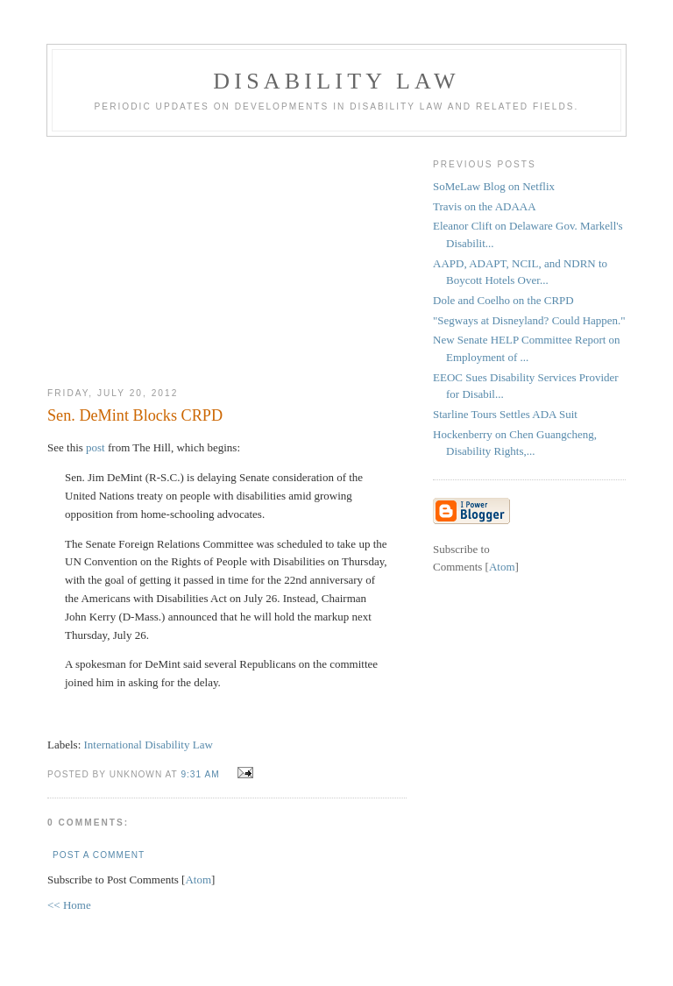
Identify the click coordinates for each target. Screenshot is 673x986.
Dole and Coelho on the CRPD (503, 300)
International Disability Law (148, 744)
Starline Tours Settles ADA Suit (505, 414)
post (95, 447)
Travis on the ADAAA (484, 206)
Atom (198, 879)
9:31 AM (202, 774)
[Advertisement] (227, 255)
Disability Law (336, 81)
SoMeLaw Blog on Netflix (494, 186)
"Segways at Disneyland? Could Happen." (529, 320)
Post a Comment (99, 855)
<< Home (69, 905)
